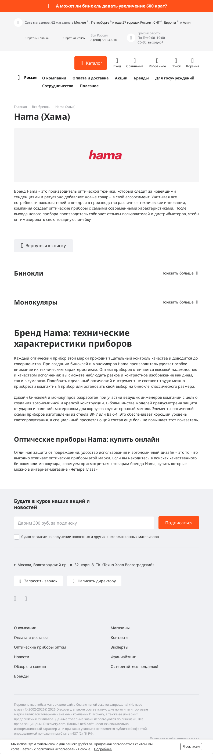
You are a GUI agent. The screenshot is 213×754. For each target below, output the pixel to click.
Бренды (141, 77)
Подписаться (179, 523)
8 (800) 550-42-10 (104, 40)
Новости (21, 656)
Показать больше (177, 273)
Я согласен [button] (191, 746)
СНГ (156, 22)
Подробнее (103, 749)
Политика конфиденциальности (174, 738)
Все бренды (41, 106)
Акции (121, 77)
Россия (30, 77)
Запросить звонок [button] (40, 580)
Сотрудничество (57, 85)
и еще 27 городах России (132, 22)
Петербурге (100, 22)
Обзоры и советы (30, 666)
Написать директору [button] (96, 580)
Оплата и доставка (91, 77)
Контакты (119, 637)
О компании (54, 77)
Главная (20, 106)
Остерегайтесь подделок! (134, 666)
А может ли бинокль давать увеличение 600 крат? (111, 6)
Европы (170, 22)
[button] (31, 38)
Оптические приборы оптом (40, 647)
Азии (186, 22)
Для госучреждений (174, 77)
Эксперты (119, 647)
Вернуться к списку (46, 245)
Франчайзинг (123, 656)
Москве (80, 22)
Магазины (120, 627)
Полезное (89, 85)
